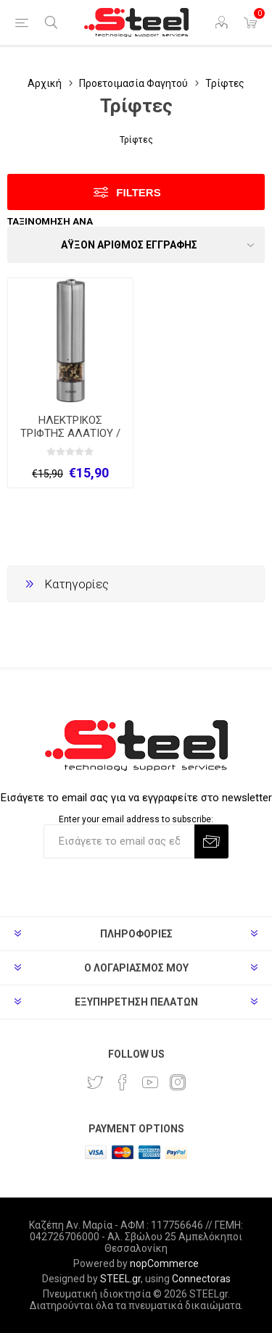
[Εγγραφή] (119, 841)
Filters (138, 192)
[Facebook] (122, 1082)
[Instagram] (177, 1082)
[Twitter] (95, 1082)
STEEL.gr (120, 1278)
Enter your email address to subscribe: (136, 819)
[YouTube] (150, 1082)
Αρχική (45, 83)
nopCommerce (164, 1263)
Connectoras (201, 1278)
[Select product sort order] (136, 245)
